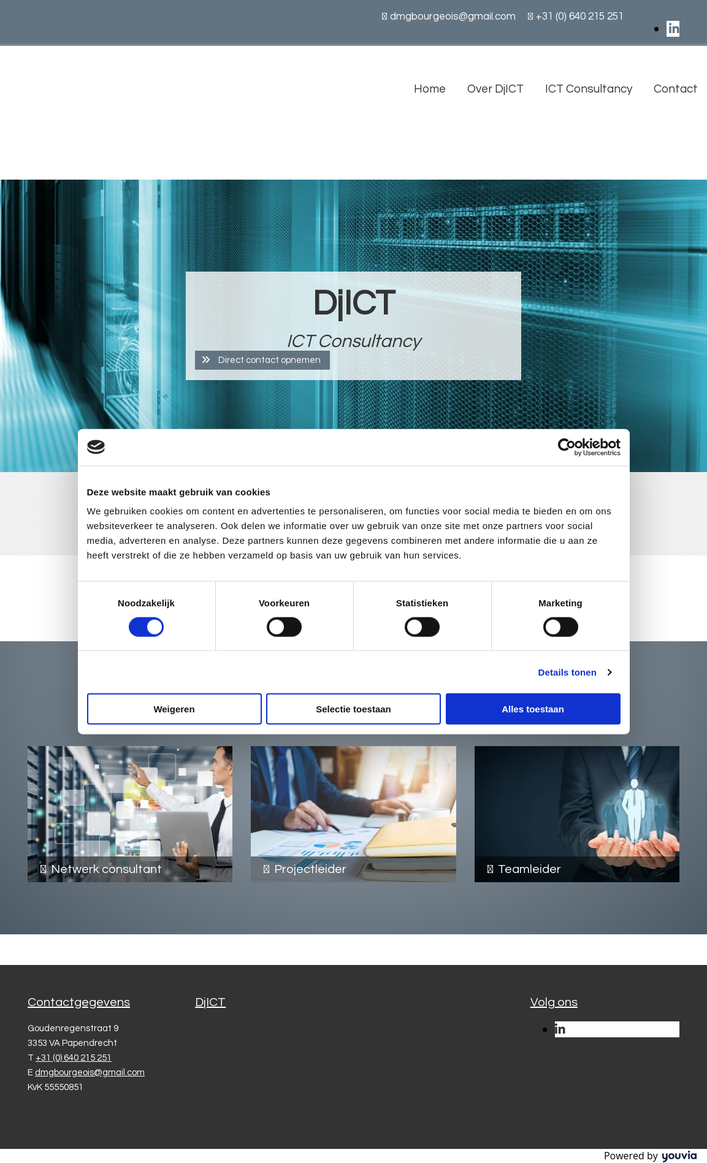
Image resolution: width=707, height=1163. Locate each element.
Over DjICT (495, 89)
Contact (676, 89)
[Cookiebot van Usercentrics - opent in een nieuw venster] (567, 447)
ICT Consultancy (588, 89)
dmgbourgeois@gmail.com (453, 16)
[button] (262, 360)
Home (430, 89)
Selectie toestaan (353, 709)
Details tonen (567, 671)
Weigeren (173, 709)
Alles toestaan (533, 709)
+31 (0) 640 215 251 (580, 16)
